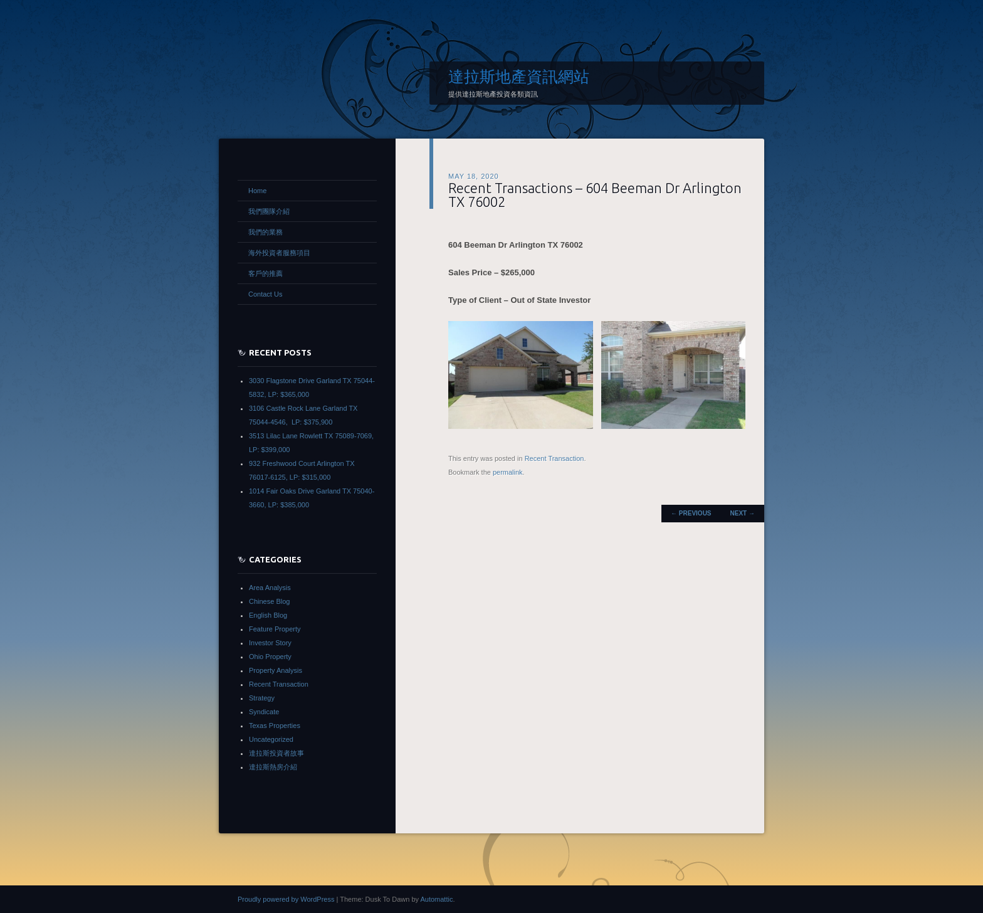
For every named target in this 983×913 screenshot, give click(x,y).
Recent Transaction (554, 458)
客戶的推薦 (265, 273)
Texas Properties (274, 725)
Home (257, 190)
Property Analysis (275, 670)
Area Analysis (270, 587)
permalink (508, 472)
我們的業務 (265, 232)
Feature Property (275, 629)
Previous (691, 513)
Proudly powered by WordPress (286, 899)
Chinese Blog (269, 601)
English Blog (268, 615)
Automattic (436, 899)
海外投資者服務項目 (279, 252)
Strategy (262, 698)
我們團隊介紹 (269, 211)
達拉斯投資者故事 (276, 753)
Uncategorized (271, 739)
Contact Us (265, 294)
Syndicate (264, 711)
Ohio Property (270, 656)
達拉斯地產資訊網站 (518, 76)
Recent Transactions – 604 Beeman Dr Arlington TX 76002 (595, 194)
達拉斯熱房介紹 (273, 767)
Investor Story (270, 642)
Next (742, 513)
